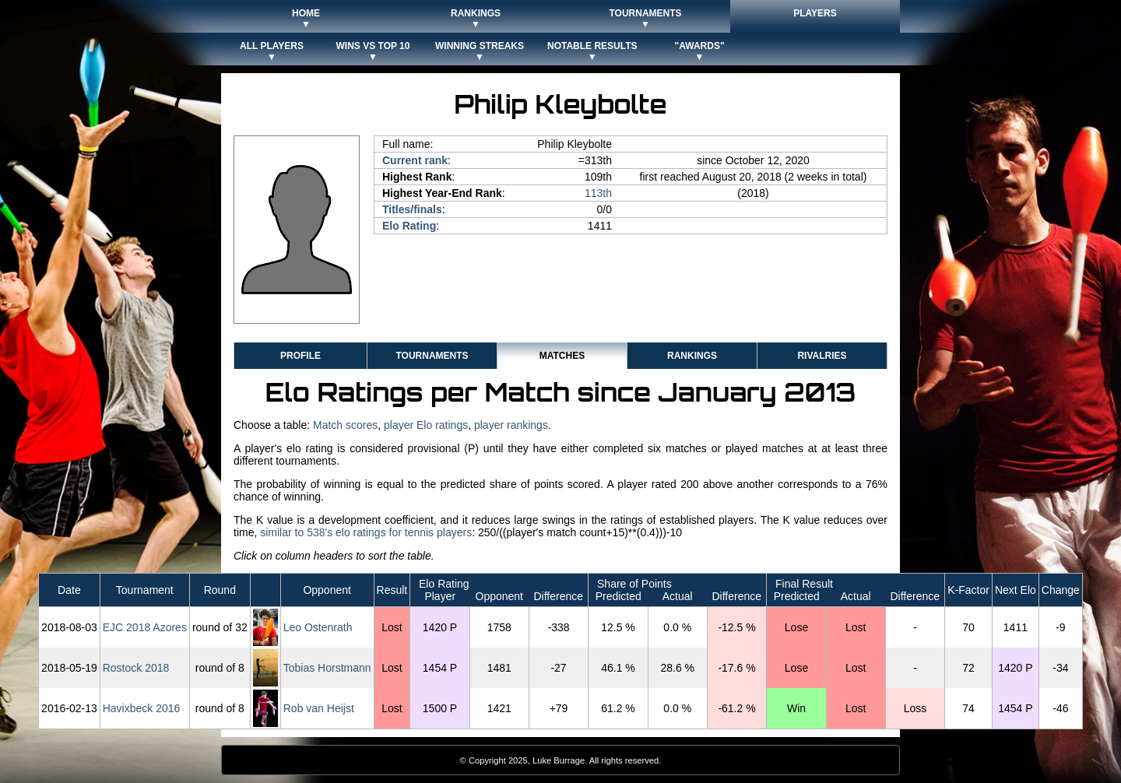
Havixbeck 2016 (142, 708)
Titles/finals (412, 209)
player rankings (511, 425)
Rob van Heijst (318, 708)
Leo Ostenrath (318, 627)
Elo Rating (409, 225)
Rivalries (821, 355)
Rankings (692, 355)
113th (598, 193)
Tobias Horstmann (327, 668)
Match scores (345, 425)
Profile (300, 355)
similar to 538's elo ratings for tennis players (366, 532)
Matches (562, 355)
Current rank (415, 160)
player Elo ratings (426, 425)
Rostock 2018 (136, 668)
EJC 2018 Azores (145, 627)
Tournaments (431, 355)
